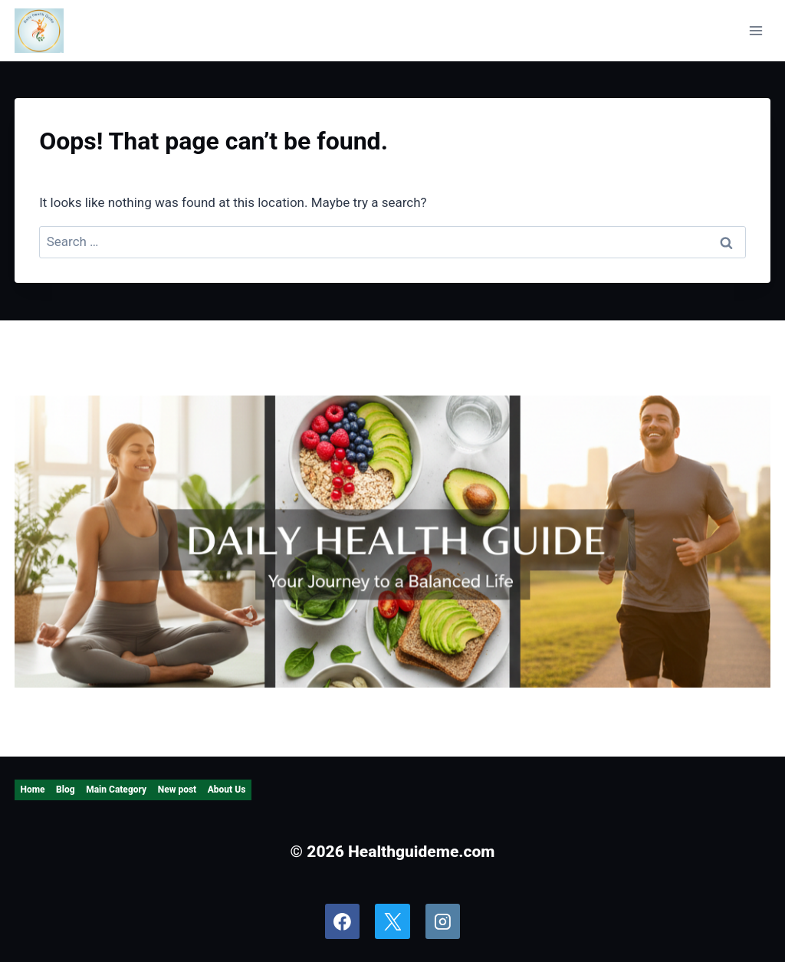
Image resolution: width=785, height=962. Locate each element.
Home (32, 789)
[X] (392, 921)
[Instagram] (443, 921)
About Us (227, 789)
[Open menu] (756, 30)
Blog (65, 789)
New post (177, 789)
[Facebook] (342, 921)
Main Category (116, 789)
